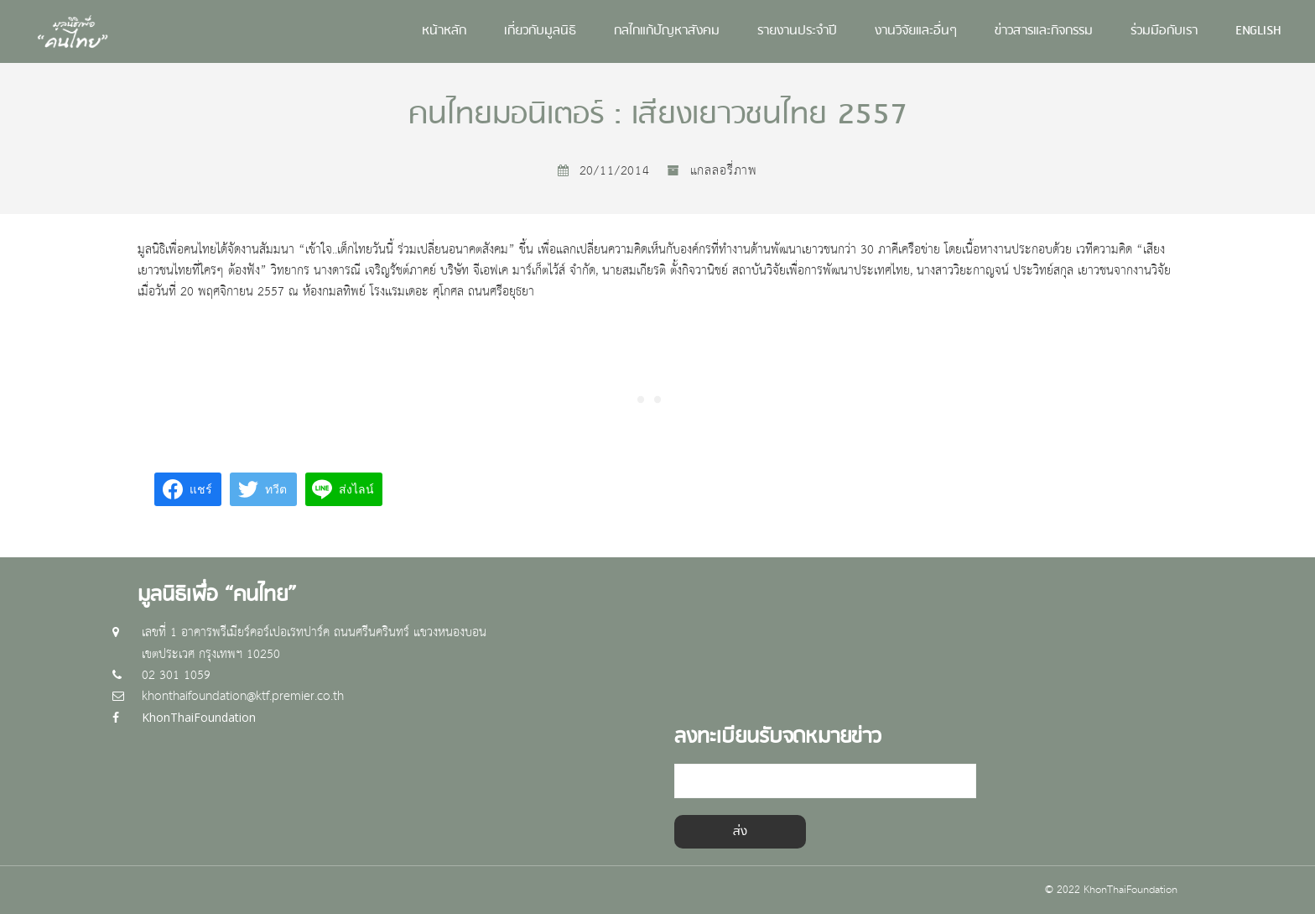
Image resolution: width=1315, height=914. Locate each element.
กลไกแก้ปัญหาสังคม (667, 31)
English (1258, 31)
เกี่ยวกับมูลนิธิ (540, 31)
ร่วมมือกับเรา (1164, 31)
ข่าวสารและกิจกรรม (1044, 31)
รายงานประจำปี (797, 31)
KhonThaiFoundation (199, 717)
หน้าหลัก (444, 31)
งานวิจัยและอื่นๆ (916, 31)
